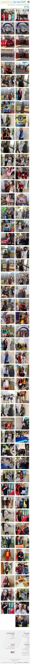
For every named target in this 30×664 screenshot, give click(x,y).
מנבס (28, 638)
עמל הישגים (12, 638)
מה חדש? (27, 651)
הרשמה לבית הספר (25, 635)
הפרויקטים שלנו (26, 637)
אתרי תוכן (13, 635)
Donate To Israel (25, 655)
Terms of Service (25, 662)
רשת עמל (27, 646)
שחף (28, 639)
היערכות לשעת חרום (25, 649)
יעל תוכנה (13, 660)
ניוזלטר (13, 637)
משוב (28, 641)
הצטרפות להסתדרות (25, 653)
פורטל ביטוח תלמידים (25, 652)
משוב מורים (27, 642)
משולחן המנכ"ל (26, 648)
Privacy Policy (20, 662)
